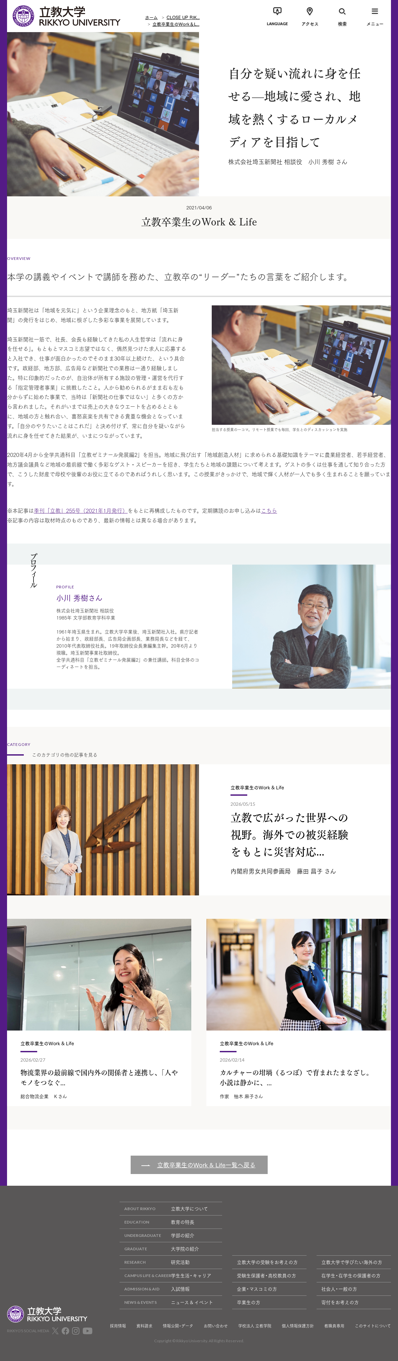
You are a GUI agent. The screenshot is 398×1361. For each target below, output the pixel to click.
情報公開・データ (178, 1326)
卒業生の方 (248, 1302)
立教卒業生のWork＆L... (175, 23)
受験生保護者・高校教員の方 (266, 1275)
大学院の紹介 (159, 1248)
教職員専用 (334, 1326)
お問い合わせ (216, 1326)
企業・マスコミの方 (257, 1288)
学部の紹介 (157, 1235)
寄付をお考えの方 (340, 1302)
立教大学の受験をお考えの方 (267, 1262)
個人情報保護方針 (298, 1326)
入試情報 (155, 1288)
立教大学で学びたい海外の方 (351, 1262)
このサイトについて (373, 1326)
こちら (269, 510)
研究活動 (155, 1262)
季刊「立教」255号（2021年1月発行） (81, 510)
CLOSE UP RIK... (183, 16)
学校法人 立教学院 (254, 1326)
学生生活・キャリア (165, 1275)
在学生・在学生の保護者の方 (351, 1275)
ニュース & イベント (166, 1302)
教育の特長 (157, 1222)
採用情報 (118, 1326)
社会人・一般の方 (339, 1288)
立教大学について (164, 1208)
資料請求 (144, 1326)
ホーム (151, 16)
